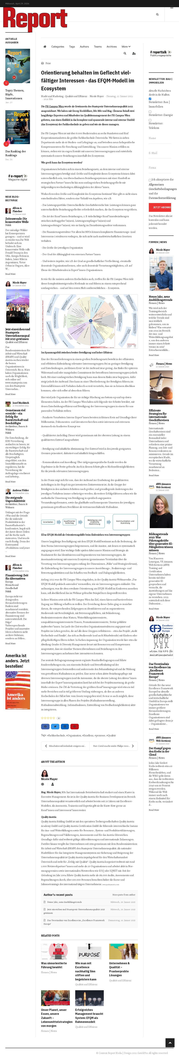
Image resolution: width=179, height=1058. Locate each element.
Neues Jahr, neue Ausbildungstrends (160, 298)
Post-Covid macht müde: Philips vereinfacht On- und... (115, 746)
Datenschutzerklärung (162, 198)
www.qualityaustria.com (110, 884)
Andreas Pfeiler (21, 490)
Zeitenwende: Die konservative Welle (17, 220)
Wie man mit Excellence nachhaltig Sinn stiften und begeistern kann (85, 971)
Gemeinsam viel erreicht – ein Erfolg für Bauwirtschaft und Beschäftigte (16, 416)
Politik (8, 225)
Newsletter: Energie (161, 115)
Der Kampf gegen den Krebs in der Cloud (160, 751)
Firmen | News (49, 972)
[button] (126, 46)
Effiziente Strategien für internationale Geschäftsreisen (159, 415)
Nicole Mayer (19, 282)
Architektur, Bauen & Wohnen (16, 428)
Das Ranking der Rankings (15, 153)
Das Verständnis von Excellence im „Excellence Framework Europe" (160, 670)
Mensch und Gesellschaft (11, 586)
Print (48, 63)
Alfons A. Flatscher (17, 209)
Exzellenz (88, 735)
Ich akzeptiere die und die (161, 189)
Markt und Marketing (52, 96)
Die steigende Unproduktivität (15, 499)
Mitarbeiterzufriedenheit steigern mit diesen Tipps (67, 746)
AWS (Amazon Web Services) (163, 485)
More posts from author (124, 894)
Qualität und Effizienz (16, 342)
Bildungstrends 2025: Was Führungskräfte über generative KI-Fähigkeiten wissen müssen (161, 542)
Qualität (112, 735)
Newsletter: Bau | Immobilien (159, 104)
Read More (10, 273)
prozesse (100, 735)
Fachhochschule (56, 735)
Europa (9, 581)
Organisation (74, 735)
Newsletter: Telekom (156, 125)
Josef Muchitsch (21, 403)
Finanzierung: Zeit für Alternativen (16, 577)
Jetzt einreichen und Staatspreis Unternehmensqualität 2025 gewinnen (17, 334)
